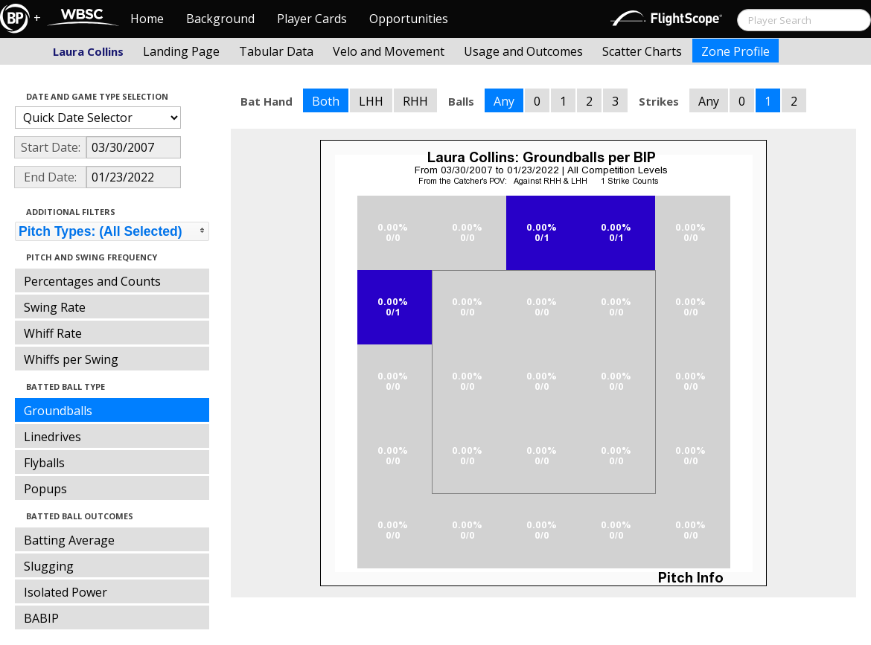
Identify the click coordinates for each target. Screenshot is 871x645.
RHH (415, 101)
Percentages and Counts (92, 281)
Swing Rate (55, 307)
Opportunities (408, 18)
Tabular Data (276, 51)
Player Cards (312, 18)
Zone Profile (735, 51)
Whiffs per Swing (71, 359)
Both (325, 101)
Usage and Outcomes (523, 51)
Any (504, 101)
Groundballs (58, 410)
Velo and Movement (388, 51)
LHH (371, 101)
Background (220, 18)
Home (147, 18)
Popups (45, 489)
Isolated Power (65, 592)
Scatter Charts (642, 51)
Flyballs (44, 463)
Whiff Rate (53, 333)
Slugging (49, 566)
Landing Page (181, 51)
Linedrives (52, 437)
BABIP (41, 618)
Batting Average (69, 540)
